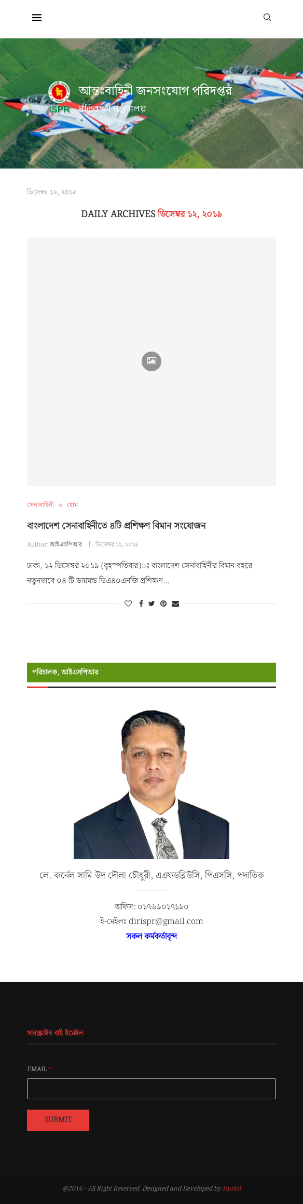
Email (39, 1070)
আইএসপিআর (66, 545)
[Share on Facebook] (141, 604)
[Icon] (151, 361)
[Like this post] (128, 604)
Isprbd (232, 1189)
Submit (58, 1120)
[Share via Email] (175, 604)
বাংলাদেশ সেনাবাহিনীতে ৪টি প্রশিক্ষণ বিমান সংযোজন (116, 526)
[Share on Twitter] (151, 604)
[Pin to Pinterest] (163, 604)
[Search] (267, 16)
